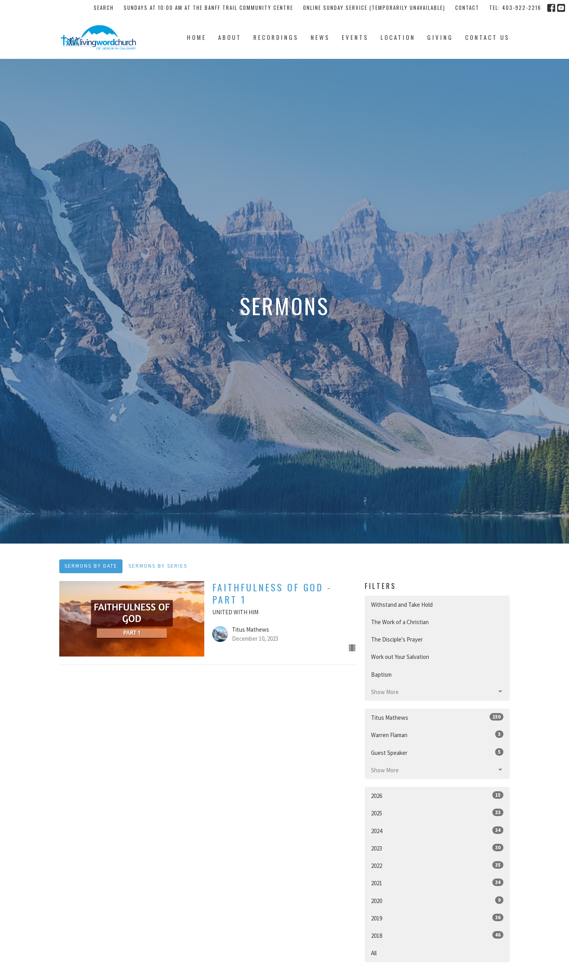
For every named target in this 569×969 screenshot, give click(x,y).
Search (104, 7)
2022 (437, 865)
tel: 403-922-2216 (515, 7)
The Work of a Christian (400, 622)
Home (196, 37)
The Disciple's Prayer (397, 639)
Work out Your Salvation (400, 656)
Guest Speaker (437, 752)
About (229, 37)
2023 (437, 848)
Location (398, 37)
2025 (437, 813)
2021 (437, 883)
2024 (437, 830)
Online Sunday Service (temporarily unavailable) (374, 7)
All (374, 953)
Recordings (276, 37)
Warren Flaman (437, 734)
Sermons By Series (157, 566)
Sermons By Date (90, 566)
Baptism (381, 674)
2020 (437, 900)
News (320, 37)
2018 (437, 935)
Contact (467, 7)
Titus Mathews (437, 717)
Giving (440, 37)
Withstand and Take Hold (402, 604)
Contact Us (487, 37)
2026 (437, 795)
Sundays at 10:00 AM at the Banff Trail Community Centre (208, 7)
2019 (437, 918)
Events (355, 37)
